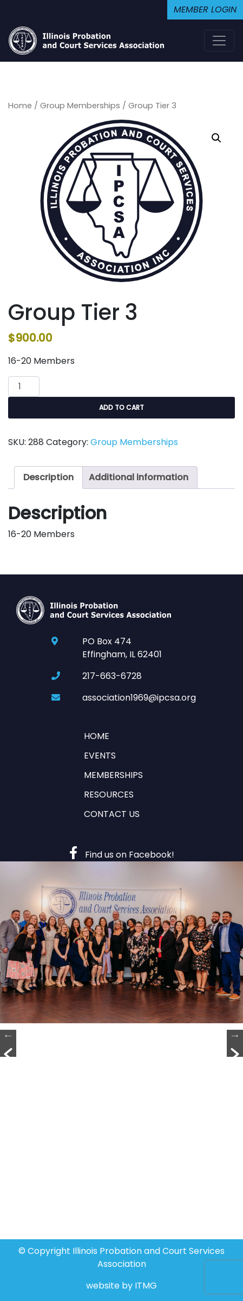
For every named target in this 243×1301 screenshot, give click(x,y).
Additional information (138, 477)
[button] (216, 138)
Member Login (205, 9)
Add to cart (121, 407)
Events (100, 755)
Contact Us (112, 814)
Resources (109, 794)
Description (48, 477)
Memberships (113, 775)
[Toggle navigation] (219, 40)
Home (20, 105)
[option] (121, 942)
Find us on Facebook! (121, 854)
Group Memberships (80, 105)
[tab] (48, 477)
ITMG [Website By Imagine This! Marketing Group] (146, 1285)
